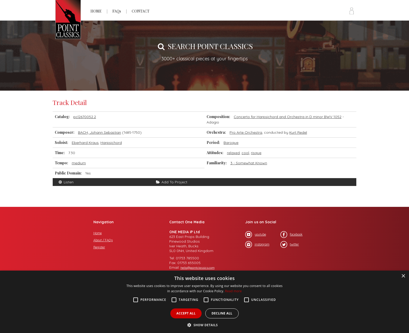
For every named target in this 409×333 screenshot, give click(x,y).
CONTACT (140, 11)
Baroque (231, 142)
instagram (257, 244)
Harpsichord (111, 142)
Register (99, 247)
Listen (66, 182)
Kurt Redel (298, 132)
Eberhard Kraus (85, 142)
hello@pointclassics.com (198, 268)
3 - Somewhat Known (248, 163)
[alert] (204, 302)
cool (245, 152)
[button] (204, 324)
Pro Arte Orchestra (246, 132)
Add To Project (171, 182)
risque (256, 152)
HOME (96, 11)
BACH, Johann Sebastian (99, 132)
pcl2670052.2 (84, 116)
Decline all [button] (222, 313)
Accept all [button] (186, 313)
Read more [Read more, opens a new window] (233, 291)
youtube (255, 234)
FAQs (116, 11)
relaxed (233, 152)
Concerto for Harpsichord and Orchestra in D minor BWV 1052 (287, 116)
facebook (291, 234)
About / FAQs (103, 240)
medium (79, 163)
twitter (289, 244)
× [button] (403, 276)
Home (97, 233)
